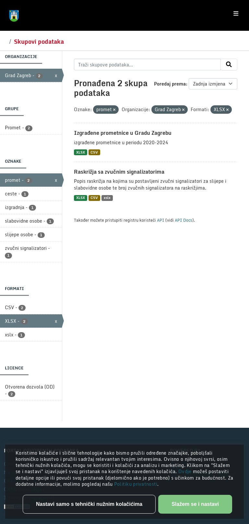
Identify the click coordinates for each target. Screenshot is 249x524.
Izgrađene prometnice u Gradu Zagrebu (123, 133)
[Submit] (228, 64)
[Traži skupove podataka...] (147, 64)
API (160, 220)
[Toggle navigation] (236, 13)
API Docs (183, 220)
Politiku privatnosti (136, 484)
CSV (94, 152)
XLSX (80, 152)
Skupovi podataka (39, 41)
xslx (107, 198)
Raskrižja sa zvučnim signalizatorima (119, 172)
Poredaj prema (170, 83)
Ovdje (185, 471)
